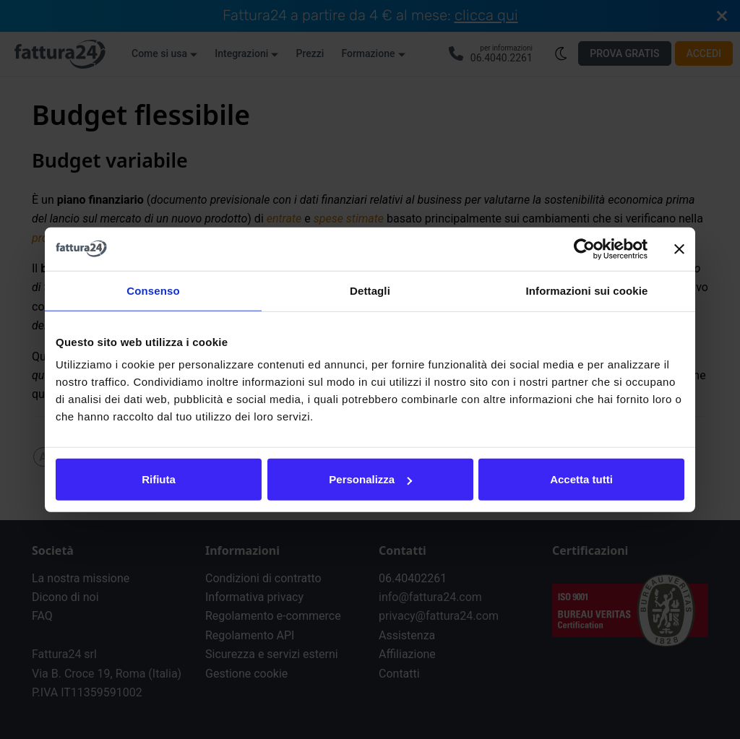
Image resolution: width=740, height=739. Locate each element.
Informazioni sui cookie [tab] (587, 290)
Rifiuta (159, 479)
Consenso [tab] (152, 290)
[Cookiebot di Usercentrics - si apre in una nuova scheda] (584, 248)
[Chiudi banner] (679, 248)
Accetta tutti (581, 479)
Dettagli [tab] (370, 290)
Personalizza (370, 479)
